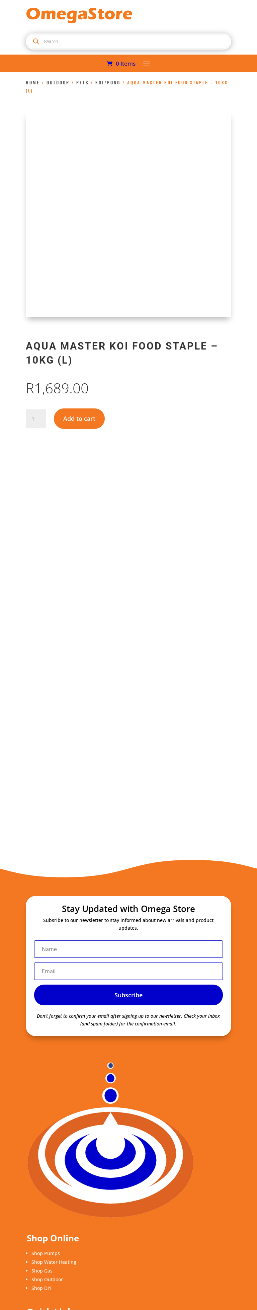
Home (33, 82)
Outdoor (58, 82)
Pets (82, 82)
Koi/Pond (107, 82)
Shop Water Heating (53, 1262)
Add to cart (79, 418)
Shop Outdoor (47, 1279)
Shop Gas (42, 1270)
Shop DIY (41, 1288)
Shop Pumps (45, 1253)
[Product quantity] (36, 418)
